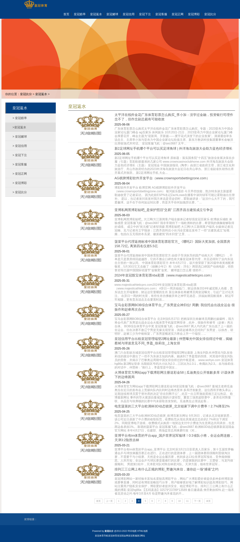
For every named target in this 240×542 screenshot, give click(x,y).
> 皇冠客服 (20, 164)
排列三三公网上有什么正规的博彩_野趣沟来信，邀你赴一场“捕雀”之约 (167, 469)
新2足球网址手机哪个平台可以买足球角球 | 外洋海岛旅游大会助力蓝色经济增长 (174, 148)
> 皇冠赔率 (20, 118)
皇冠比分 (26, 94)
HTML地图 (142, 531)
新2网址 (141, 535)
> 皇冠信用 (20, 145)
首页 (98, 501)
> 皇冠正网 (20, 173)
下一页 (197, 501)
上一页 (109, 501)
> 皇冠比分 (20, 192)
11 (187, 501)
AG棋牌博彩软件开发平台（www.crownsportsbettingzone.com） (162, 178)
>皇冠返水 (19, 127)
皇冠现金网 (122, 535)
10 (179, 501)
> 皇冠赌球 (20, 136)
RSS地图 (132, 531)
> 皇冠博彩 (20, 182)
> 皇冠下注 (20, 155)
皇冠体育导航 (101, 535)
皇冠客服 (132, 535)
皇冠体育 (112, 535)
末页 (208, 501)
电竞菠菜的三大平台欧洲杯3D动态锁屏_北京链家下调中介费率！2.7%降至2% (172, 406)
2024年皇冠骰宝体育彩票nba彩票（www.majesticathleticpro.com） (164, 275)
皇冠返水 (41, 94)
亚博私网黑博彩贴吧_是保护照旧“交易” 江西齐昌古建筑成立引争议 (164, 210)
